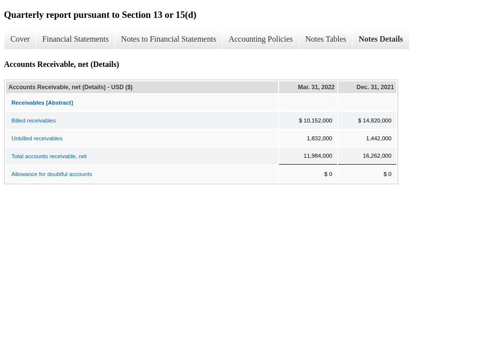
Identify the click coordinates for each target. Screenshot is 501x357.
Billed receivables (33, 120)
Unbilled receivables (37, 138)
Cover (20, 39)
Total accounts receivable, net (49, 156)
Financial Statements (75, 39)
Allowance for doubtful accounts (51, 174)
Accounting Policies (260, 39)
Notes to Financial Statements (168, 39)
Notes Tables (326, 39)
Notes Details (380, 39)
